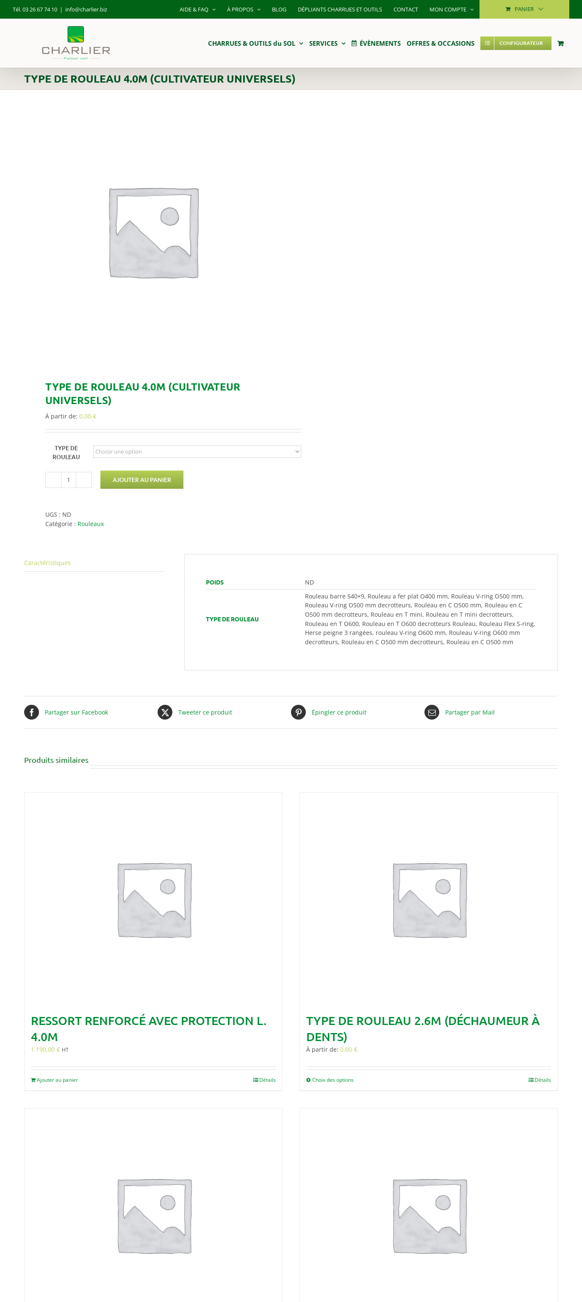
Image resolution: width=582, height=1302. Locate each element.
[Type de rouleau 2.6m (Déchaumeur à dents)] (428, 898)
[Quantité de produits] (68, 480)
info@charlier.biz (86, 9)
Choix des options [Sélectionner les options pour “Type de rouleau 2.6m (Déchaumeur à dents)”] (333, 1079)
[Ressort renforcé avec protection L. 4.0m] (153, 898)
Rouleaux (91, 524)
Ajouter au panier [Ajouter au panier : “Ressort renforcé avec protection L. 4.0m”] (57, 1079)
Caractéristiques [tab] (47, 563)
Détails (267, 1079)
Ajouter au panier (142, 479)
